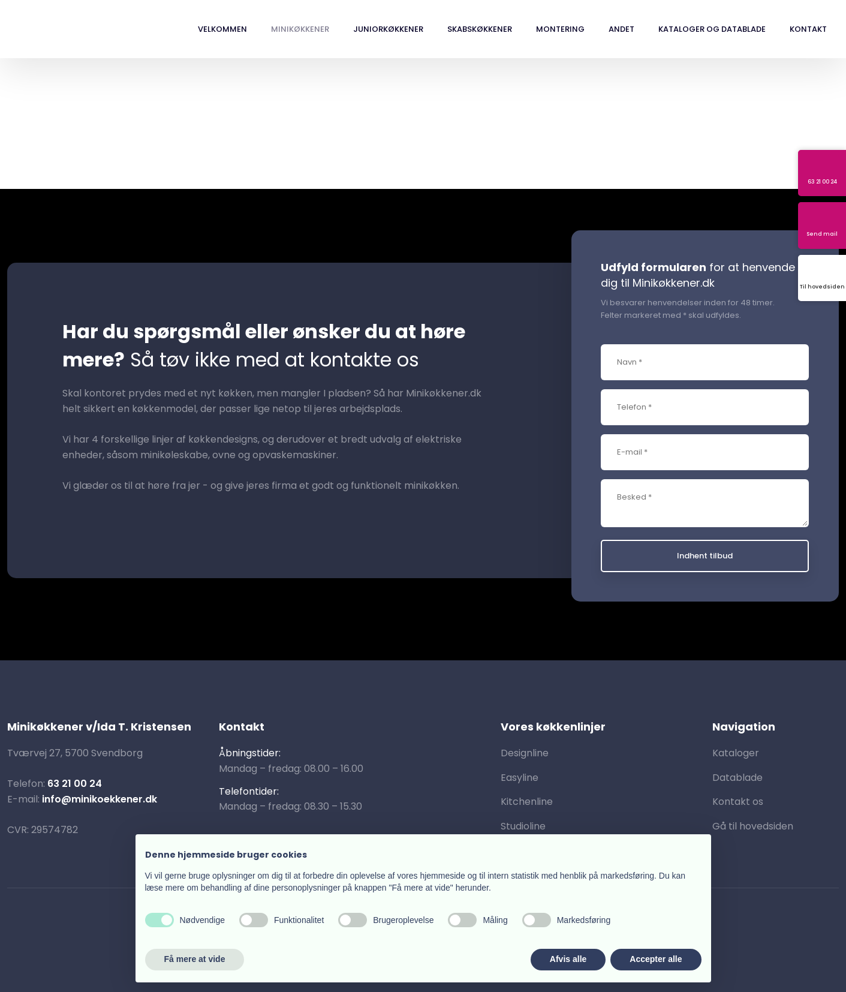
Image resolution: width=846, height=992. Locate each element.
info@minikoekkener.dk (99, 799)
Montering (560, 29)
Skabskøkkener (479, 29)
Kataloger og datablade (712, 29)
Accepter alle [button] (656, 959)
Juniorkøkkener (388, 29)
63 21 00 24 (74, 783)
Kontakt (808, 29)
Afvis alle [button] (568, 959)
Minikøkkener (300, 29)
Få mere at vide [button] (194, 959)
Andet (621, 29)
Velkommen (222, 29)
